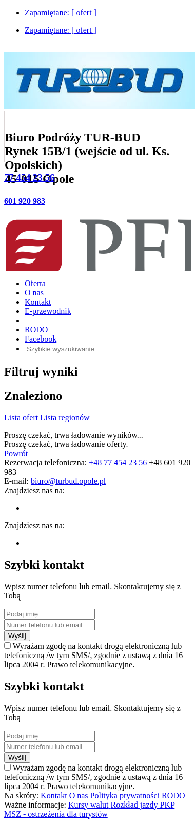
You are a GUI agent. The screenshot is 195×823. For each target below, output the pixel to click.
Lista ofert (22, 417)
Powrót (16, 453)
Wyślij (17, 636)
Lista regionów (64, 417)
